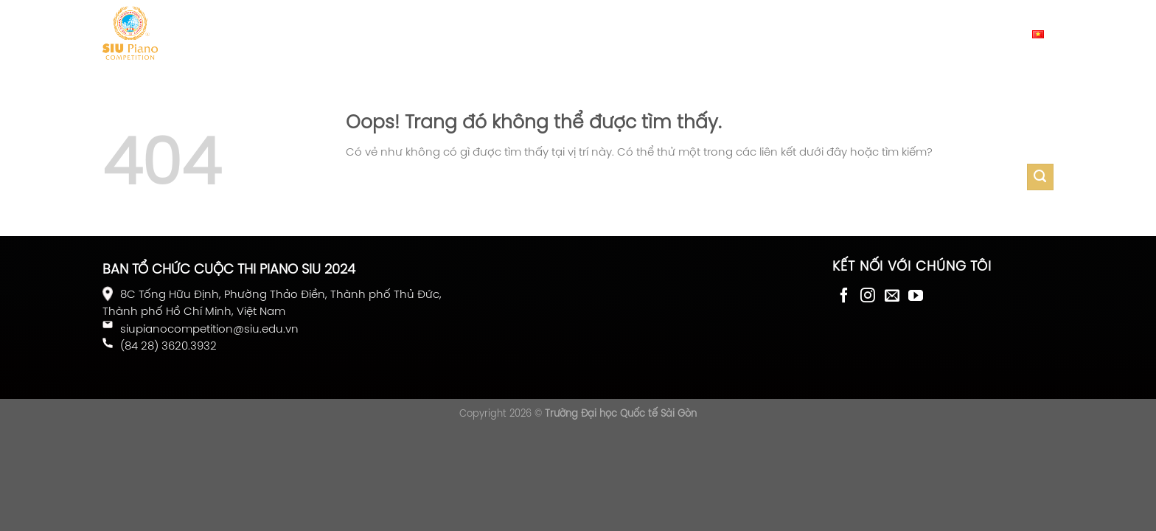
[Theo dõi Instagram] (867, 295)
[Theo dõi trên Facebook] (844, 295)
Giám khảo (506, 33)
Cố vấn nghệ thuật (713, 33)
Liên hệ (811, 33)
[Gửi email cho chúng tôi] (892, 295)
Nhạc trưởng (597, 33)
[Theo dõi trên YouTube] (915, 295)
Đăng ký (420, 33)
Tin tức (297, 33)
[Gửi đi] (1040, 177)
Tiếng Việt (1012, 33)
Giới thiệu (231, 33)
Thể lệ (351, 33)
